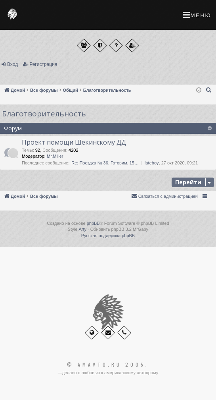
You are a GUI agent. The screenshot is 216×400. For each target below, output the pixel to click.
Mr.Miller (55, 156)
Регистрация (43, 64)
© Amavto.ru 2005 (106, 364)
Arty (82, 229)
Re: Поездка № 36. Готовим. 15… (105, 162)
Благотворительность (44, 113)
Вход (12, 64)
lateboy (152, 162)
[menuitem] (208, 90)
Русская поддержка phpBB (108, 235)
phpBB (93, 223)
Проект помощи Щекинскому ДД (74, 142)
